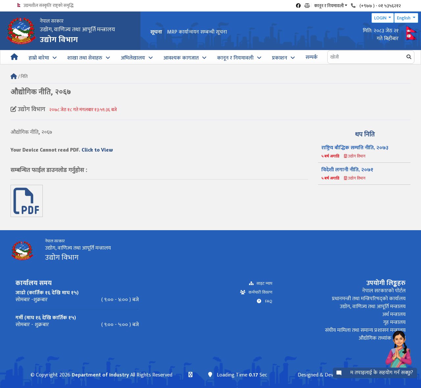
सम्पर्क (312, 57)
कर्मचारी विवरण (258, 292)
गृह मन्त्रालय (394, 322)
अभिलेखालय (133, 58)
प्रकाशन (279, 58)
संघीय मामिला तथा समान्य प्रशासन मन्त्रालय (365, 330)
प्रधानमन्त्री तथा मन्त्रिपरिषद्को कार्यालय (369, 298)
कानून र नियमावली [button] (329, 5)
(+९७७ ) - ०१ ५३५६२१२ (380, 5)
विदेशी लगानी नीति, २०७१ (347, 169)
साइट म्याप (263, 283)
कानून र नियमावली (235, 58)
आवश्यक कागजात (181, 58)
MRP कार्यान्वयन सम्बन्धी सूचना (197, 32)
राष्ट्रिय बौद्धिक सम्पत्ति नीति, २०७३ (354, 147)
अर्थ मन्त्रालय (394, 314)
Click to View (97, 149)
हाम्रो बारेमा (39, 58)
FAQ (266, 301)
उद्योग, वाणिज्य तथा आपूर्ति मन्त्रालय (373, 306)
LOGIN (380, 18)
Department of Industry (100, 375)
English (404, 18)
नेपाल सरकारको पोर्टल (384, 290)
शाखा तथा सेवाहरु (84, 58)
